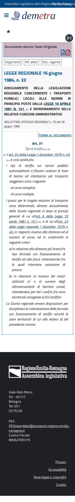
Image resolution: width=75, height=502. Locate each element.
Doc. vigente (51, 62)
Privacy (60, 462)
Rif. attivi (31, 62)
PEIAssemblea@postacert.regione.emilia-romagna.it (39, 428)
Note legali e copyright (50, 477)
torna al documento (55, 135)
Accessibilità (57, 469)
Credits (61, 484)
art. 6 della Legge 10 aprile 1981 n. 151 (38, 219)
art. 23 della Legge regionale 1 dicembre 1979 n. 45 (38, 227)
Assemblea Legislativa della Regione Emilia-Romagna (40, 3)
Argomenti (13, 62)
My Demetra (61, 4)
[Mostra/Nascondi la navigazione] (6, 15)
